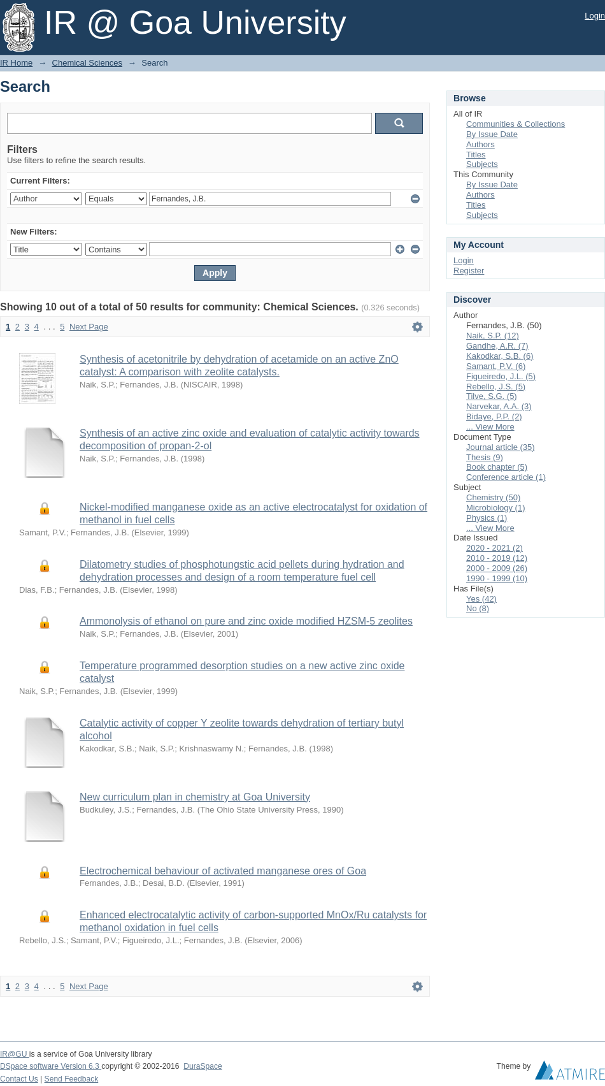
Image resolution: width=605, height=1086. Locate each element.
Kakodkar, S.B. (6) (500, 356)
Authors (480, 144)
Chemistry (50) (493, 497)
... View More (490, 426)
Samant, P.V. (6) (495, 366)
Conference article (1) (506, 477)
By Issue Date (492, 134)
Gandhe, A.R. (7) (497, 346)
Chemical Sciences (87, 63)
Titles (476, 154)
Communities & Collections (515, 124)
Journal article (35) (500, 447)
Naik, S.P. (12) (492, 335)
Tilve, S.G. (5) (491, 396)
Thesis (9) (484, 457)
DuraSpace (202, 1066)
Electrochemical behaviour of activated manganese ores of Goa (223, 870)
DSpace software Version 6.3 (50, 1066)
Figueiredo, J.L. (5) (501, 376)
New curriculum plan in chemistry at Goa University (195, 797)
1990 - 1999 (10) (496, 578)
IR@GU (14, 1054)
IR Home (16, 63)
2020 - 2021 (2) (494, 548)
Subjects (482, 164)
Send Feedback (72, 1079)
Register (468, 270)
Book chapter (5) (496, 467)
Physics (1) (486, 518)
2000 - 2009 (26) (496, 568)
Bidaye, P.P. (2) (494, 416)
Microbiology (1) (495, 507)
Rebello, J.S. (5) (495, 386)
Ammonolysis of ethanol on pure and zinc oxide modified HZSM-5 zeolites (246, 621)
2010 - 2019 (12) (496, 558)
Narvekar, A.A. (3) (499, 406)
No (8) (477, 608)
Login (595, 15)
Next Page (88, 326)
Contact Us (19, 1079)
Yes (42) (481, 599)
